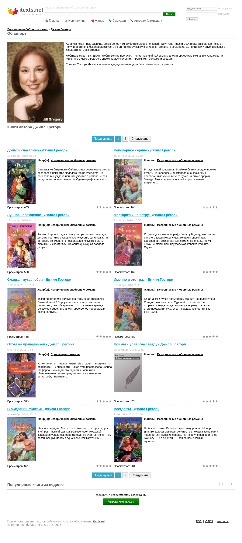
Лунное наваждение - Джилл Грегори (38, 215)
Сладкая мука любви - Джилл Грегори (39, 279)
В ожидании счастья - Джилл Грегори (38, 409)
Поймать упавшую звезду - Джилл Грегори (150, 344)
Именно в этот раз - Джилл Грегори (143, 279)
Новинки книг (77, 20)
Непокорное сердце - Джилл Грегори (145, 150)
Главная (54, 20)
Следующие (140, 138)
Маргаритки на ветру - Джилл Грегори (146, 215)
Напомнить (224, 14)
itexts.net (99, 521)
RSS (199, 521)
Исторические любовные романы (73, 160)
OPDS (209, 521)
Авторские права (121, 501)
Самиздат (119, 20)
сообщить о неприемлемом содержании (121, 494)
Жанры (100, 20)
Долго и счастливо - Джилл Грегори (37, 150)
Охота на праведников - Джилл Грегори (40, 344)
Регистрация (225, 8)
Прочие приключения (65, 354)
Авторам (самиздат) (148, 20)
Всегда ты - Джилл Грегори (137, 409)
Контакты (222, 521)
